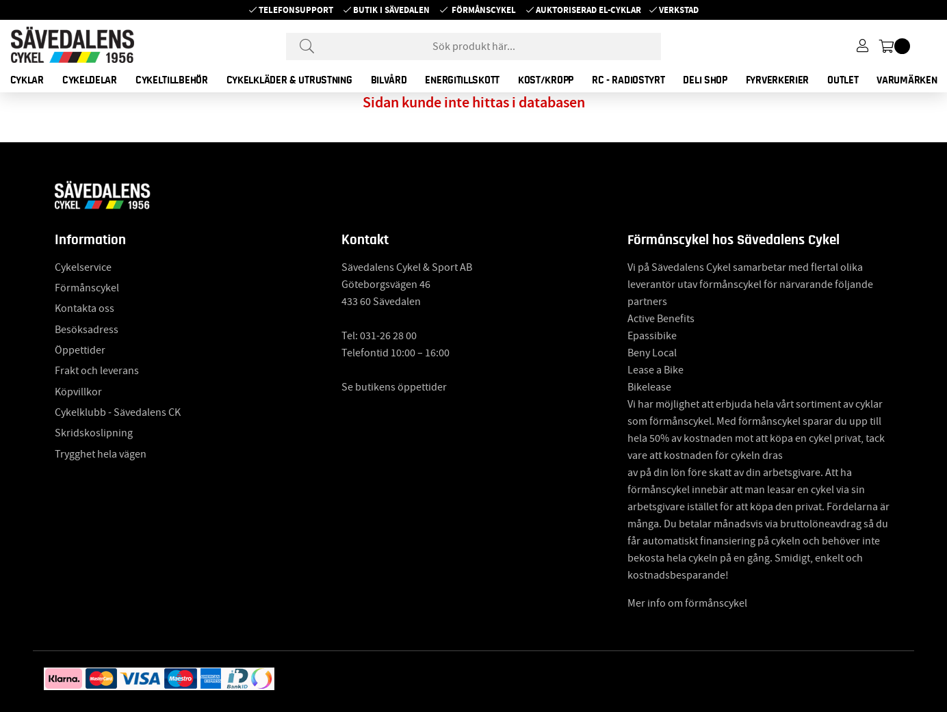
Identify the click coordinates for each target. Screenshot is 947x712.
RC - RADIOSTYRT (628, 80)
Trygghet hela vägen (100, 454)
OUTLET (842, 80)
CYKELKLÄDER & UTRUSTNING (289, 80)
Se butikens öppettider (394, 387)
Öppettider (80, 350)
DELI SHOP (705, 80)
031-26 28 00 (388, 336)
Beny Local (652, 353)
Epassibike (652, 336)
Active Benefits (661, 319)
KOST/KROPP (545, 80)
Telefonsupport (296, 10)
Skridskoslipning (94, 433)
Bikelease (649, 387)
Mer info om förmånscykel (687, 603)
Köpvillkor (78, 392)
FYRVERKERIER (777, 80)
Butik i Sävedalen (391, 10)
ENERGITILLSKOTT (462, 80)
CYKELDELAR (89, 80)
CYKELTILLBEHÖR (171, 80)
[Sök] (473, 46)
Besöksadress (86, 330)
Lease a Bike (655, 370)
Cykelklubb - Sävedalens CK (118, 412)
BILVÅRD (389, 80)
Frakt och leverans (97, 371)
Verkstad (679, 10)
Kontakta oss (84, 308)
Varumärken (907, 80)
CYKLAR (27, 80)
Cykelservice (83, 267)
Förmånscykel (484, 10)
